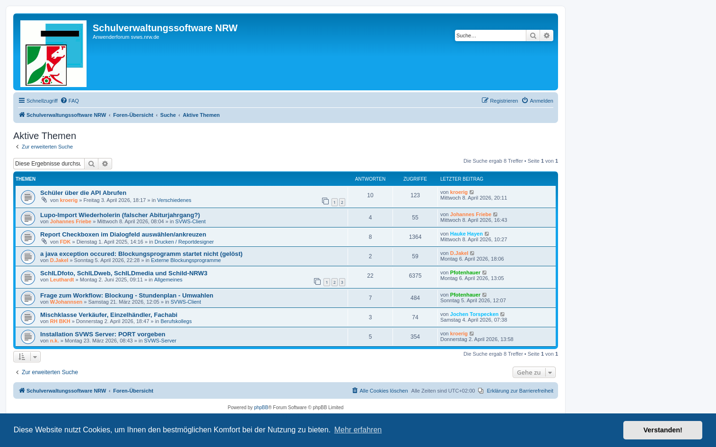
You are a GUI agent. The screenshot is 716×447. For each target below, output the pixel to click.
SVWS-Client (190, 221)
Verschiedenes (174, 200)
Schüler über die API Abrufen (83, 192)
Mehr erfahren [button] (358, 430)
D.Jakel (59, 260)
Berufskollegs (176, 321)
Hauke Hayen (466, 234)
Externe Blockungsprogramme (186, 260)
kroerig (69, 200)
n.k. (54, 340)
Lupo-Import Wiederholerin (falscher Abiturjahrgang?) (120, 215)
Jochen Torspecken (474, 314)
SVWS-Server (160, 340)
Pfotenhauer (465, 272)
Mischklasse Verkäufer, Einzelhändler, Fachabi (108, 314)
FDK (65, 242)
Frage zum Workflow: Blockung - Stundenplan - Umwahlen (126, 295)
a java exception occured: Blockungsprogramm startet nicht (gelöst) (141, 253)
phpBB (261, 407)
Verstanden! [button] (663, 430)
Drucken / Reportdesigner (184, 242)
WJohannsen (66, 302)
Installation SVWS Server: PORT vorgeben (103, 334)
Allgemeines (168, 279)
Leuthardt (62, 279)
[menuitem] (69, 100)
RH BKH (60, 321)
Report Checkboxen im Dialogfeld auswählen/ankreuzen (123, 234)
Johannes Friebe (70, 221)
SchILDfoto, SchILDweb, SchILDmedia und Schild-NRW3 (124, 273)
